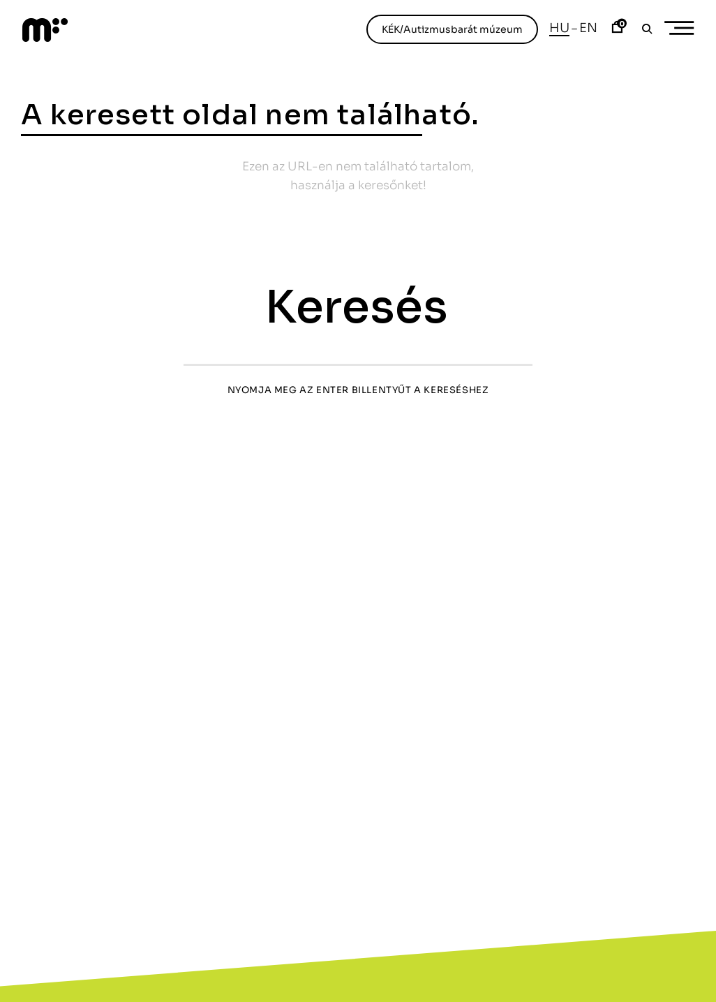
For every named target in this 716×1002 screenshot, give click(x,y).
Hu (559, 28)
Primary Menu (684, 28)
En (588, 28)
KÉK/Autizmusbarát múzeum (452, 29)
